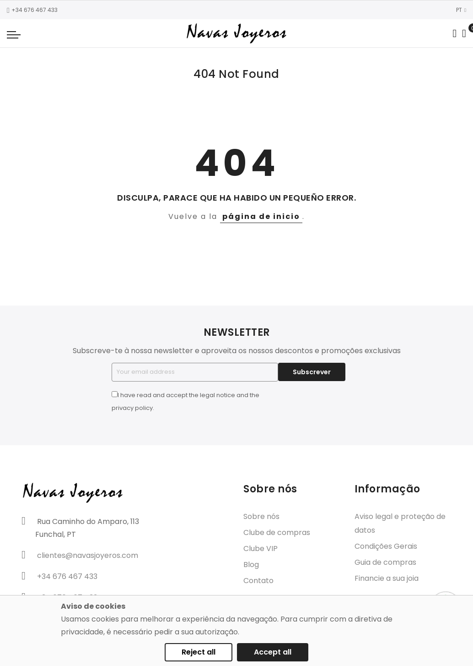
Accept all (272, 652)
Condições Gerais (386, 546)
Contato (258, 580)
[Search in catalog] (454, 33)
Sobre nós (261, 516)
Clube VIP (260, 548)
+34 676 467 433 (32, 10)
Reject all (198, 652)
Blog (251, 564)
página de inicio (261, 216)
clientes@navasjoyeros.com (87, 555)
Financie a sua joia (387, 578)
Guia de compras (385, 562)
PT (461, 10)
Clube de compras (276, 532)
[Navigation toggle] (14, 34)
